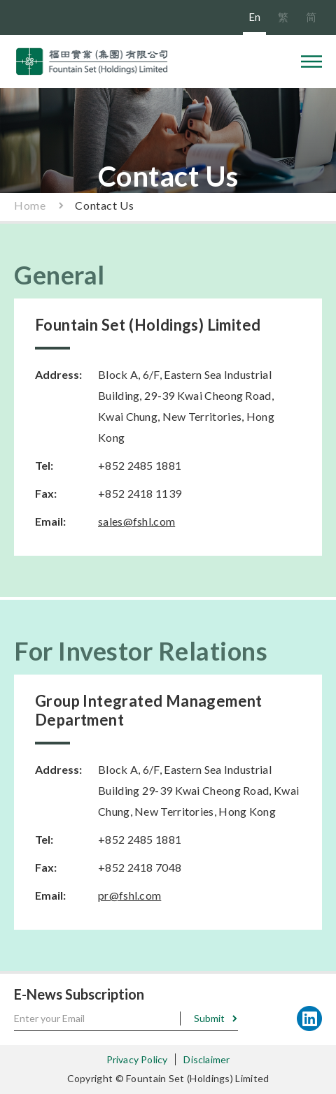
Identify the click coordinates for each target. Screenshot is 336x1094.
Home (30, 205)
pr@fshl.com (129, 895)
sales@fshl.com (136, 521)
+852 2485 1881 (139, 465)
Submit (209, 1018)
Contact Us (104, 205)
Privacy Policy (137, 1059)
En (254, 16)
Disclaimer (206, 1059)
